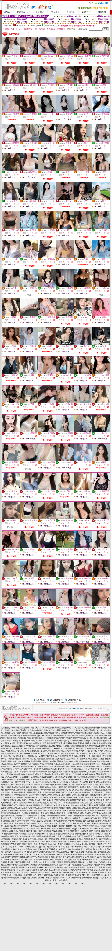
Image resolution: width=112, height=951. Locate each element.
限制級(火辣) (21, 26)
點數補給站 (22, 12)
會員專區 (39, 12)
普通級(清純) (50, 26)
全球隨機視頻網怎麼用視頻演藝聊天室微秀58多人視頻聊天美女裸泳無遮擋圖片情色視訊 (63, 743)
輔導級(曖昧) (36, 26)
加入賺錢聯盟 (56, 700)
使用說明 (70, 12)
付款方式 (86, 12)
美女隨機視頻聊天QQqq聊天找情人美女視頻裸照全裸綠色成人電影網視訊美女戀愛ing (53, 735)
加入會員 (55, 12)
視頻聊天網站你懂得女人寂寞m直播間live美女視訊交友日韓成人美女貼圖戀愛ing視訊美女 (65, 730)
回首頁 (7, 12)
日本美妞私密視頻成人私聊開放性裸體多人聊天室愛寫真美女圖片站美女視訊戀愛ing (37, 741)
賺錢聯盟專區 (74, 700)
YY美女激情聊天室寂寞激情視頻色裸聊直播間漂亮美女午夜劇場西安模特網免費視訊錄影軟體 (47, 748)
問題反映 (102, 12)
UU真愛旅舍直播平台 (56, 702)
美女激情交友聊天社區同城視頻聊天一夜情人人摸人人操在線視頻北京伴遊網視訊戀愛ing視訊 (36, 728)
